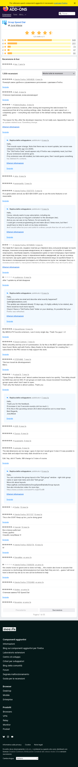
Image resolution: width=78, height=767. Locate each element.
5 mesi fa (28, 183)
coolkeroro (18, 277)
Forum (6, 670)
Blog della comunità (12, 665)
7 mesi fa (31, 342)
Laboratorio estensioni (14, 652)
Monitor (7, 724)
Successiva (57, 610)
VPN (5, 716)
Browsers (7, 711)
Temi (15, 14)
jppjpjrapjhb (19, 183)
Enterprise (8, 699)
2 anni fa (21, 64)
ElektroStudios (20, 105)
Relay (5, 720)
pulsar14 (17, 374)
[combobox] (67, 13)
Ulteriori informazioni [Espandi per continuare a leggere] (10, 127)
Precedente (21, 610)
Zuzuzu (17, 433)
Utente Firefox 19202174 (24, 545)
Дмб (16, 92)
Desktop (7, 691)
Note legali (38, 745)
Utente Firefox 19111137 (23, 514)
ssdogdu (17, 448)
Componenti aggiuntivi (14, 639)
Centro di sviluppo (11, 657)
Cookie (28, 745)
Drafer (16, 507)
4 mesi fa (38, 79)
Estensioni (6, 14)
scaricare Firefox (60, 3)
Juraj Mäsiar (16, 25)
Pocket (6, 729)
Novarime (18, 602)
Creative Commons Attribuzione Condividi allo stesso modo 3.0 (33, 752)
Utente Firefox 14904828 (24, 79)
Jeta (16, 176)
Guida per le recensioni (14, 678)
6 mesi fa (27, 277)
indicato (28, 749)
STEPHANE (18, 359)
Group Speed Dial (16, 22)
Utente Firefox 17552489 (24, 582)
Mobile (6, 695)
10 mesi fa (24, 507)
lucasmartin (18, 441)
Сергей (17, 527)
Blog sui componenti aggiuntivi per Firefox (23, 648)
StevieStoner (19, 329)
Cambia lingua (8, 758)
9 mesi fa (27, 441)
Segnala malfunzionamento (16, 674)
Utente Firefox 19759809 (24, 245)
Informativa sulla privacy (12, 745)
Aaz (15, 64)
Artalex (17, 590)
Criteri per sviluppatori (13, 661)
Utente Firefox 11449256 (24, 565)
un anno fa (27, 557)
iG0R (16, 426)
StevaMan (18, 557)
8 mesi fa (22, 426)
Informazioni (9, 644)
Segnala (5, 87)
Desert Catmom (20, 342)
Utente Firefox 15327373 (24, 191)
